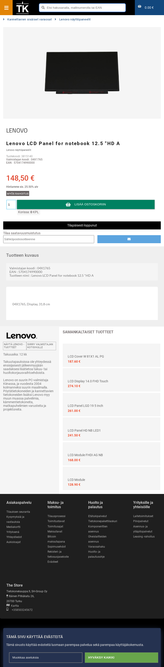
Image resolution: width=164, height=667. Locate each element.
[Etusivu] (22, 13)
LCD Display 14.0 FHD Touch (88, 381)
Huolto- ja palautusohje (96, 554)
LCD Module (76, 480)
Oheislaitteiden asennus (97, 539)
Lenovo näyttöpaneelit (73, 19)
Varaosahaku (96, 546)
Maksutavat (55, 531)
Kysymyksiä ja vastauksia (15, 519)
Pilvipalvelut (140, 521)
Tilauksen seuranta (18, 511)
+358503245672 (19, 610)
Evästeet (53, 561)
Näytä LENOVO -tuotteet (14, 346)
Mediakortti (13, 527)
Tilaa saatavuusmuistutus (21, 233)
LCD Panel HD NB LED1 (84, 430)
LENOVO (17, 130)
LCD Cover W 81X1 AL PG (86, 356)
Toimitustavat (56, 521)
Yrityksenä (12, 532)
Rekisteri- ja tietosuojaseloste (58, 554)
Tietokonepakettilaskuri (102, 521)
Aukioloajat (13, 542)
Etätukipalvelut (97, 516)
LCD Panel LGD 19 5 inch (85, 406)
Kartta (12, 606)
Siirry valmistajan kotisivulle (40, 346)
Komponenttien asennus (97, 529)
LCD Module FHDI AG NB (85, 455)
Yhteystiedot (14, 537)
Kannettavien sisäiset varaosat (27, 19)
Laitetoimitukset (143, 516)
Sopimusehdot (57, 546)
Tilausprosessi (56, 516)
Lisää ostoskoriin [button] (90, 204)
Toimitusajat (55, 526)
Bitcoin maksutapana (56, 539)
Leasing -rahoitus (144, 536)
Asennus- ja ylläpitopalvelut (142, 529)
